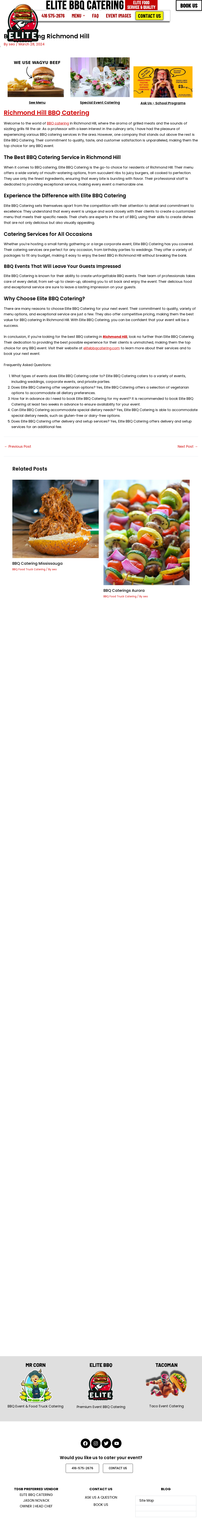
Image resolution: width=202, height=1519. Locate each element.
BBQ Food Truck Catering (28, 569)
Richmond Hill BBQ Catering (46, 112)
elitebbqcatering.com (101, 348)
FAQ (95, 15)
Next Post (188, 446)
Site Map (146, 1500)
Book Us (101, 1504)
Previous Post (17, 446)
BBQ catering (58, 123)
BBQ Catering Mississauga (37, 563)
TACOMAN (166, 1365)
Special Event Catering (100, 102)
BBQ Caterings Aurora (124, 590)
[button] (78, 15)
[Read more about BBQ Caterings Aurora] (146, 532)
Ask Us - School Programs (162, 103)
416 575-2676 (53, 15)
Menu (78, 15)
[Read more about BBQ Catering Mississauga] (55, 518)
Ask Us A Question (101, 1497)
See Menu (37, 102)
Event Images (118, 15)
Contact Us (149, 16)
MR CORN (36, 1365)
